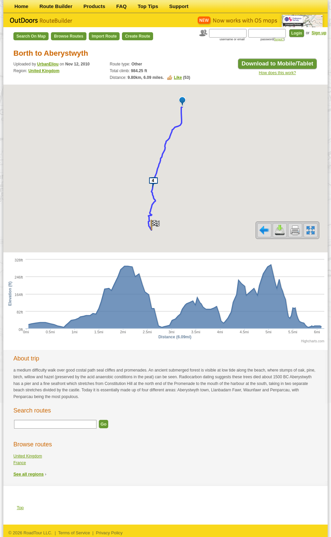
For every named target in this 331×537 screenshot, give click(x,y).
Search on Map (31, 36)
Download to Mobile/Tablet (277, 63)
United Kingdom (44, 70)
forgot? (279, 39)
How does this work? (277, 72)
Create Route (137, 36)
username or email (232, 39)
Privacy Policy (109, 532)
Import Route (104, 36)
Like (178, 77)
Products (94, 6)
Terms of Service (74, 532)
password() (272, 39)
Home (21, 6)
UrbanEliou (48, 64)
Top (20, 507)
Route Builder (56, 6)
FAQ (121, 6)
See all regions (28, 474)
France (19, 462)
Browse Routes (68, 36)
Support (179, 6)
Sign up (319, 33)
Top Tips (148, 6)
